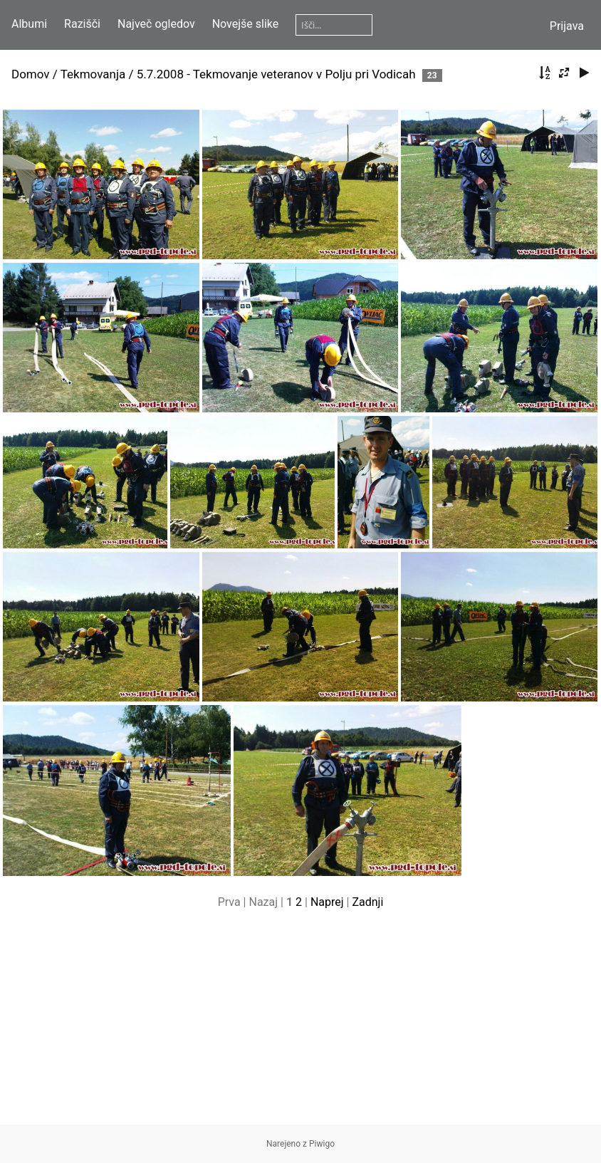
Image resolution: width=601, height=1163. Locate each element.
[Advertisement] (300, 1025)
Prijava (567, 26)
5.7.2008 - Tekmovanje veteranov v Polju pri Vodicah (276, 74)
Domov (30, 74)
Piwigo (322, 1144)
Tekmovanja (93, 74)
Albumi (29, 24)
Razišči (82, 24)
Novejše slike (245, 24)
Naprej (327, 902)
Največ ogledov (156, 24)
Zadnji (367, 902)
